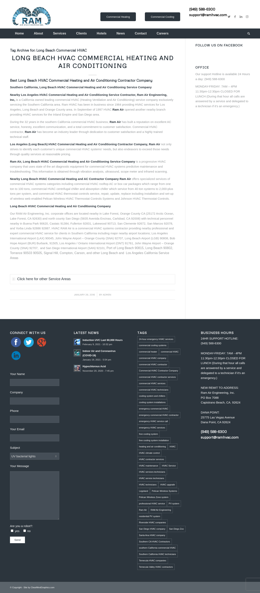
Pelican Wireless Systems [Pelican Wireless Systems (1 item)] (164, 491)
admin (107, 294)
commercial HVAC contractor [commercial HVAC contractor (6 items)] (153, 364)
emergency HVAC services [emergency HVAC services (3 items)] (152, 427)
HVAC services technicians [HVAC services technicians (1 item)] (152, 472)
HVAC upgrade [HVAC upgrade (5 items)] (167, 484)
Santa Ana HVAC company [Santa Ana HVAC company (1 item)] (152, 535)
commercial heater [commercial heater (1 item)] (148, 351)
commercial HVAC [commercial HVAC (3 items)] (170, 351)
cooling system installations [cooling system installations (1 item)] (152, 402)
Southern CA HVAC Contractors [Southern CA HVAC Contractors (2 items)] (154, 541)
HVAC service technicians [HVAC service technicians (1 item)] (151, 478)
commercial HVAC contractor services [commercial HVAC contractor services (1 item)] (157, 377)
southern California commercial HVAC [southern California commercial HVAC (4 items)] (157, 548)
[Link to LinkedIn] (241, 17)
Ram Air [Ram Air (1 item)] (143, 510)
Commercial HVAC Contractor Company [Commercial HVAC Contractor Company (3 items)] (158, 370)
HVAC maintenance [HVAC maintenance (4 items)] (148, 465)
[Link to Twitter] (229, 17)
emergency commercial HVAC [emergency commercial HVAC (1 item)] (153, 408)
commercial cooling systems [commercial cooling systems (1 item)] (153, 345)
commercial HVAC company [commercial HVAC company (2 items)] (152, 358)
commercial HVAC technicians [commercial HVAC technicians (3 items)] (153, 390)
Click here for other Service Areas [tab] (41, 279)
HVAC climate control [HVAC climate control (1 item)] (149, 453)
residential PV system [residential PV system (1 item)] (149, 516)
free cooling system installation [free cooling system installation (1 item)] (154, 440)
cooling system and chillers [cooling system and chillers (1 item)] (152, 396)
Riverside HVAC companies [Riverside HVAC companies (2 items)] (152, 522)
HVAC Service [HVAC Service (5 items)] (169, 465)
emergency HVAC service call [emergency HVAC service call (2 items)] (153, 421)
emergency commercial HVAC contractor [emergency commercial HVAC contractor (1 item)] (159, 415)
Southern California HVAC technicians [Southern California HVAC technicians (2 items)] (157, 554)
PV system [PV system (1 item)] (174, 503)
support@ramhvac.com (208, 15)
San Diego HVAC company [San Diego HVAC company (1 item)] (152, 529)
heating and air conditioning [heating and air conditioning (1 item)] (152, 446)
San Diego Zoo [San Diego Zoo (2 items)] (176, 529)
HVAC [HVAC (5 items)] (173, 446)
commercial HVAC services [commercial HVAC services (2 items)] (152, 383)
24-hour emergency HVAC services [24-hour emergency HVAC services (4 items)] (156, 339)
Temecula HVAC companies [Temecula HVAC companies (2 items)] (152, 560)
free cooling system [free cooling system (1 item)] (148, 434)
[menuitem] (19, 33)
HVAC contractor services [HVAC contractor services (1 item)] (151, 459)
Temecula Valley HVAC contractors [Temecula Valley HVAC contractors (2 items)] (156, 567)
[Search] (246, 33)
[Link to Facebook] (235, 17)
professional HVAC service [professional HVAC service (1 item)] (152, 503)
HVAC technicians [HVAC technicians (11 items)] (148, 484)
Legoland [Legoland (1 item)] (143, 491)
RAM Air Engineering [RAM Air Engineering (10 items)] (161, 510)
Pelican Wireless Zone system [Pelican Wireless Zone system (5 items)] (153, 497)
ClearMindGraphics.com (42, 587)
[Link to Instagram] (247, 17)
